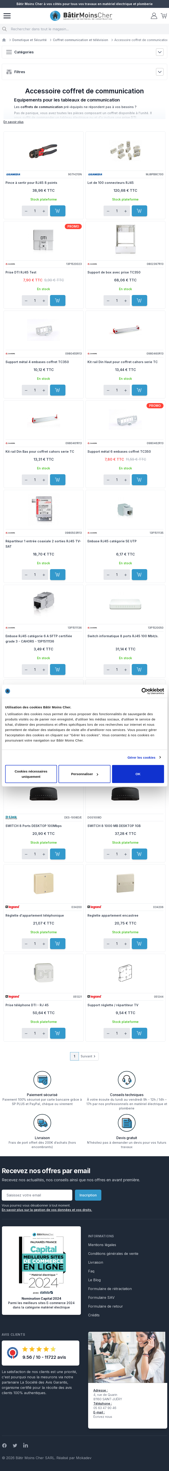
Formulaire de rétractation (110, 1288)
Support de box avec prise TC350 (114, 272)
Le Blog (94, 1280)
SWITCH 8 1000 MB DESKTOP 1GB (114, 826)
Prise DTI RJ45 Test (21, 272)
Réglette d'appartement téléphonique (35, 915)
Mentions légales (102, 1245)
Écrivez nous (102, 1417)
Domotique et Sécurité (29, 40)
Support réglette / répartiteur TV (112, 1005)
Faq (91, 1271)
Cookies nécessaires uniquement (31, 773)
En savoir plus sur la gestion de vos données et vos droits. (47, 1210)
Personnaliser (84, 774)
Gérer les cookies (142, 757)
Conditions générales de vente (113, 1253)
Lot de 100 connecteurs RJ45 (110, 183)
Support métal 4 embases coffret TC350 (37, 362)
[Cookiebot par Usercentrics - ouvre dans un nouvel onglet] (144, 691)
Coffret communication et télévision (80, 40)
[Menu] (7, 16)
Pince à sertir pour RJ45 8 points (31, 183)
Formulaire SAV (101, 1297)
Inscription (88, 1195)
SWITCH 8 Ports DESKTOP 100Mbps (34, 826)
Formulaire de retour (105, 1306)
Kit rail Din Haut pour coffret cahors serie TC (122, 362)
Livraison (95, 1262)
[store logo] (81, 16)
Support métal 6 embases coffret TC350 (119, 451)
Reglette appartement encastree (112, 915)
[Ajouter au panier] (57, 210)
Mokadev (83, 1458)
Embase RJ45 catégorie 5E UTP (112, 541)
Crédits (94, 1315)
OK (138, 774)
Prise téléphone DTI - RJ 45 (27, 1005)
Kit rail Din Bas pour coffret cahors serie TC (40, 451)
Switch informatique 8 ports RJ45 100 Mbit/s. (122, 636)
